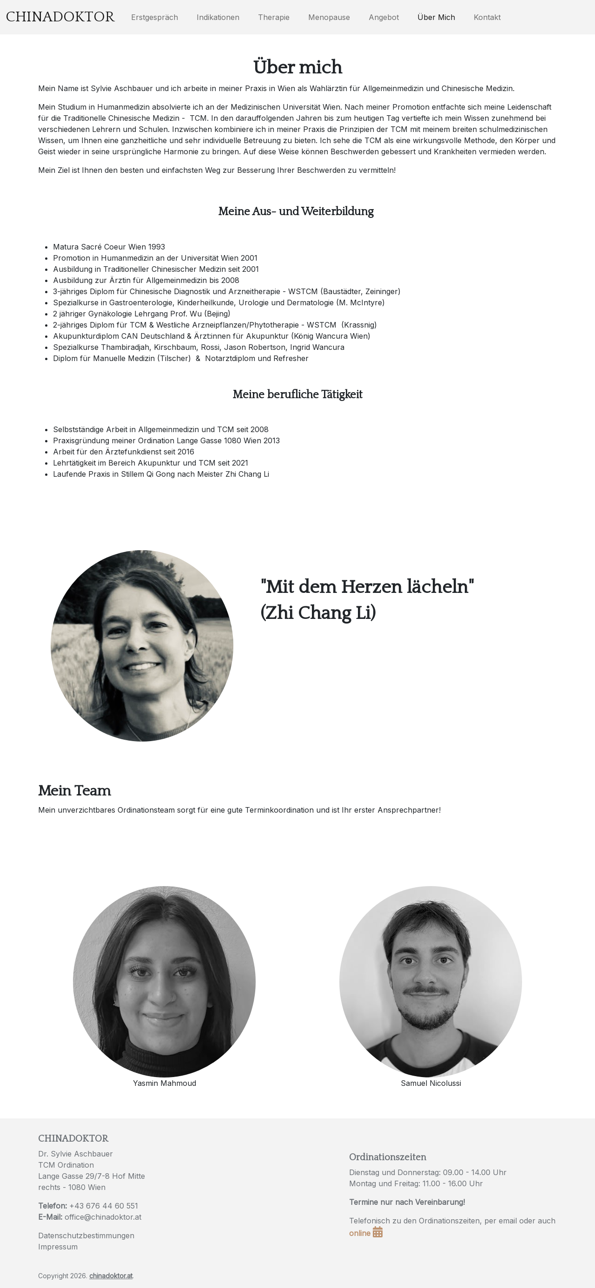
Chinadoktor (60, 17)
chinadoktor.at (110, 1276)
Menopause (329, 17)
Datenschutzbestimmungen (86, 1235)
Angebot (384, 17)
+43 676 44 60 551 (103, 1205)
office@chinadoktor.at (103, 1217)
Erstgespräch (154, 17)
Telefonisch (369, 1220)
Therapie (274, 17)
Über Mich (436, 17)
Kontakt (487, 17)
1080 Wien (87, 1187)
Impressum (58, 1246)
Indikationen (218, 17)
